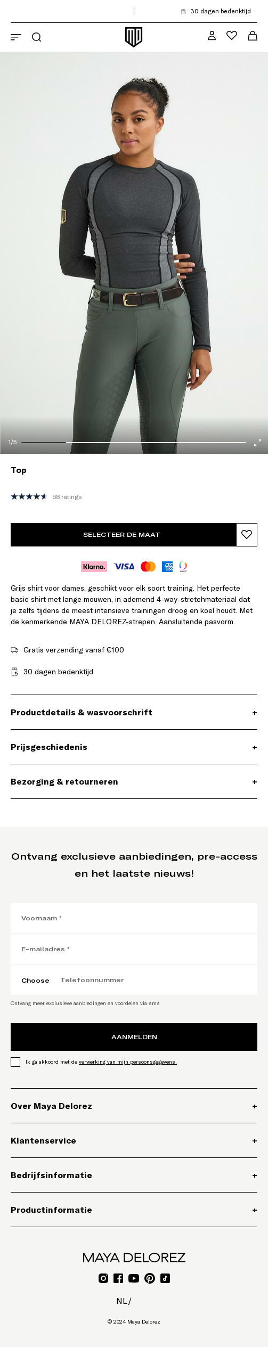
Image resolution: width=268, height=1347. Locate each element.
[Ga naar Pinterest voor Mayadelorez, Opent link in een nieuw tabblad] (149, 1278)
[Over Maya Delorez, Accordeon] (134, 1106)
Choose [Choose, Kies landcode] (35, 980)
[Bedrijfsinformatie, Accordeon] (134, 1175)
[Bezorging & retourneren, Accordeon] (134, 781)
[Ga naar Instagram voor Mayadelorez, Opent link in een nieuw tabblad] (103, 1278)
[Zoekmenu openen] (36, 37)
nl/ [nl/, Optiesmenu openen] (124, 1300)
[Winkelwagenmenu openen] (252, 36)
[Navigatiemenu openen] (16, 37)
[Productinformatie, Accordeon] (134, 1210)
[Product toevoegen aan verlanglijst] (246, 534)
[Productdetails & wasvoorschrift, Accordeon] (134, 712)
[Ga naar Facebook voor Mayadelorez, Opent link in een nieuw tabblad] (118, 1278)
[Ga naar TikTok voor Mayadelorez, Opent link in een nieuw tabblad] (165, 1278)
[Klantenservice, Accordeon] (134, 1140)
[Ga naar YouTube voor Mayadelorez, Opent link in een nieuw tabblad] (133, 1278)
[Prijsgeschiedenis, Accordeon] (134, 747)
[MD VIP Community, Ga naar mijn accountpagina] (212, 35)
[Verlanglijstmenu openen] (231, 35)
